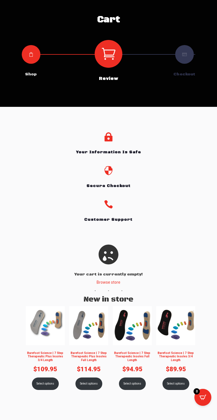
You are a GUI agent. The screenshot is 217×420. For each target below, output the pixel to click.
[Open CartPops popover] (202, 397)
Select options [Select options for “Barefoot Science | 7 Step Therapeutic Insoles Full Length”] (132, 383)
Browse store (108, 282)
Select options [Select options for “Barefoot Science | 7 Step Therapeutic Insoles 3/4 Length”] (176, 383)
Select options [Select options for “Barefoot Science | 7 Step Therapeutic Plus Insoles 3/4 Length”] (45, 383)
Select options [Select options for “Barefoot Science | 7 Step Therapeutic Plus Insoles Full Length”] (88, 383)
